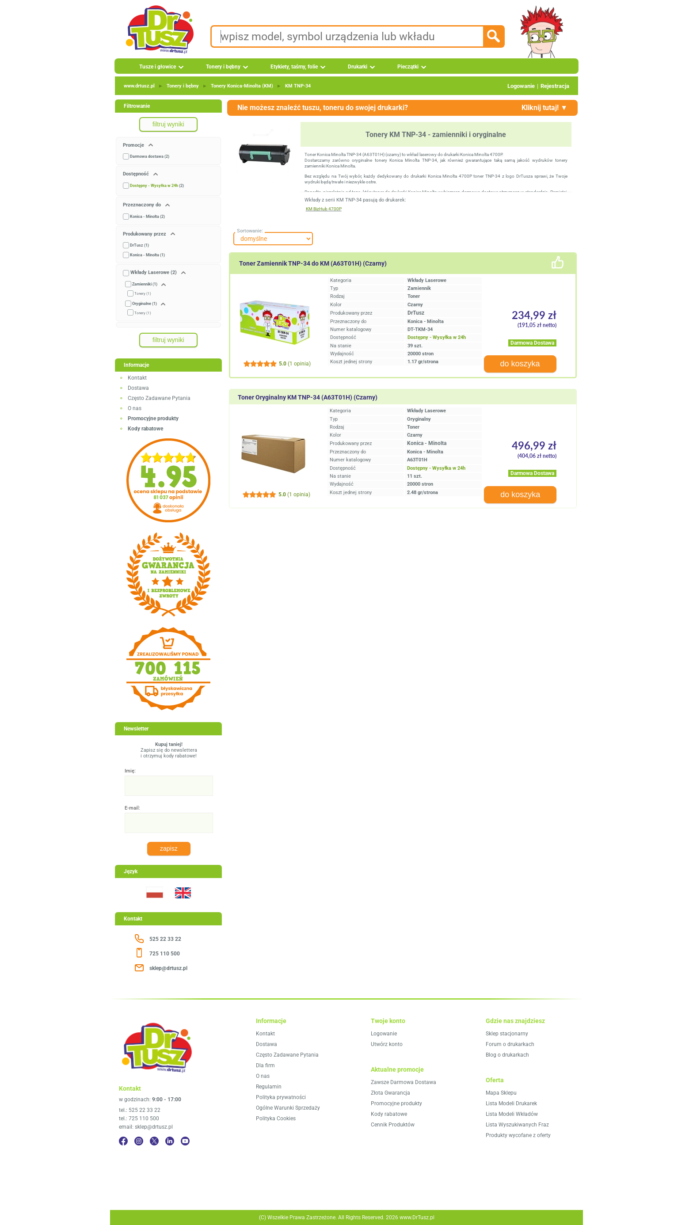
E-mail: (132, 808)
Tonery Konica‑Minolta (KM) (242, 86)
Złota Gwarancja (390, 1093)
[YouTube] (185, 1141)
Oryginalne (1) (144, 303)
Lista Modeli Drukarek (511, 1103)
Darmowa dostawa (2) (149, 156)
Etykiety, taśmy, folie (294, 67)
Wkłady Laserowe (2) (153, 272)
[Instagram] (138, 1141)
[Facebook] (123, 1141)
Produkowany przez (145, 234)
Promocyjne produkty (396, 1103)
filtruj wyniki (168, 124)
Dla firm (265, 1065)
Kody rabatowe (389, 1114)
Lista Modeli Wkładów (512, 1114)
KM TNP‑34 (298, 86)
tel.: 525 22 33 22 (139, 1110)
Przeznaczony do (142, 205)
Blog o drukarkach (507, 1055)
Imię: (130, 771)
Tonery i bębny (223, 67)
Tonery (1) (142, 294)
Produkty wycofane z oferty (518, 1135)
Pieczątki (408, 67)
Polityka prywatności (281, 1097)
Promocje (134, 145)
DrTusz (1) (139, 245)
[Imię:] (169, 786)
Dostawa (138, 388)
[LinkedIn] (169, 1141)
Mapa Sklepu (501, 1093)
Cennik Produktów (393, 1125)
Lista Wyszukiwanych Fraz (517, 1125)
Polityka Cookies (276, 1118)
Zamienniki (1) (144, 284)
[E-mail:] (169, 823)
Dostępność (136, 174)
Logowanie (521, 86)
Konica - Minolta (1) (147, 255)
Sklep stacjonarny (507, 1034)
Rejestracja (555, 86)
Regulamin (269, 1087)
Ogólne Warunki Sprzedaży (288, 1108)
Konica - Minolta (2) (147, 216)
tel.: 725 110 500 (139, 1118)
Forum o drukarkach (510, 1044)
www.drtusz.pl (139, 86)
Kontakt (137, 378)
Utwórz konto (387, 1044)
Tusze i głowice (157, 67)
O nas (134, 408)
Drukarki (357, 67)
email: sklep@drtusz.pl (146, 1127)
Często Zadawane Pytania (159, 398)
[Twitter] (154, 1141)
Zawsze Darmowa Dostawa (403, 1082)
